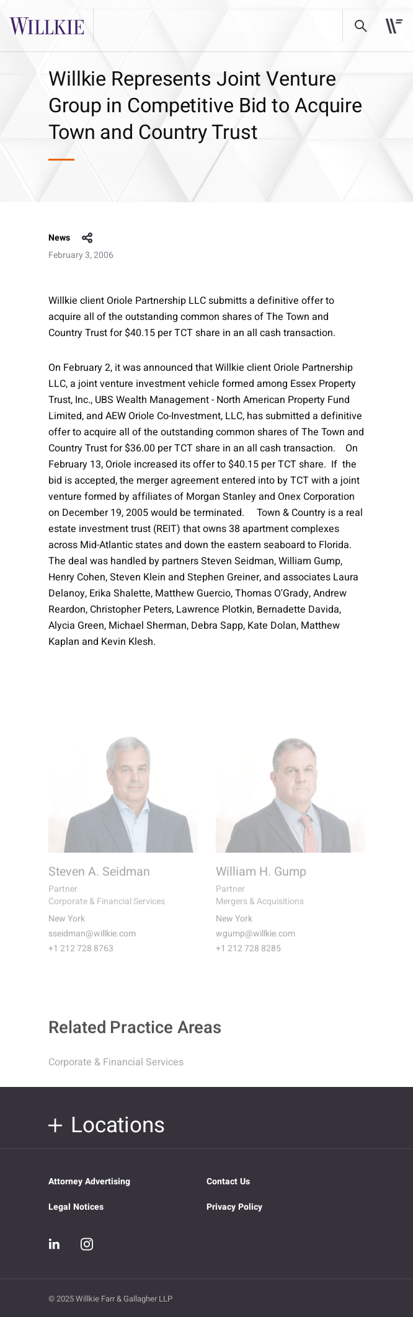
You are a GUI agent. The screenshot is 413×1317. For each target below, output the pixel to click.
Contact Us (228, 1181)
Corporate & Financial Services (116, 1068)
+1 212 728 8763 (80, 957)
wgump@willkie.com (255, 942)
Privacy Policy (234, 1206)
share (87, 238)
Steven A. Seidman (99, 880)
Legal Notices (76, 1206)
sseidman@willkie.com (92, 942)
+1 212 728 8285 (248, 957)
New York (66, 927)
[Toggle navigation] (394, 26)
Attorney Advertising (89, 1181)
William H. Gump (261, 880)
